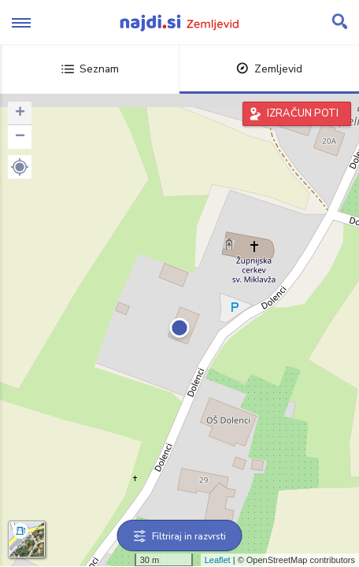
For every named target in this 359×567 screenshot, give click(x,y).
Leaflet (218, 560)
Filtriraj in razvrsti (180, 536)
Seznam (90, 68)
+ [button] (20, 113)
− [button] (20, 137)
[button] (19, 167)
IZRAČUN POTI (303, 113)
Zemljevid (269, 68)
